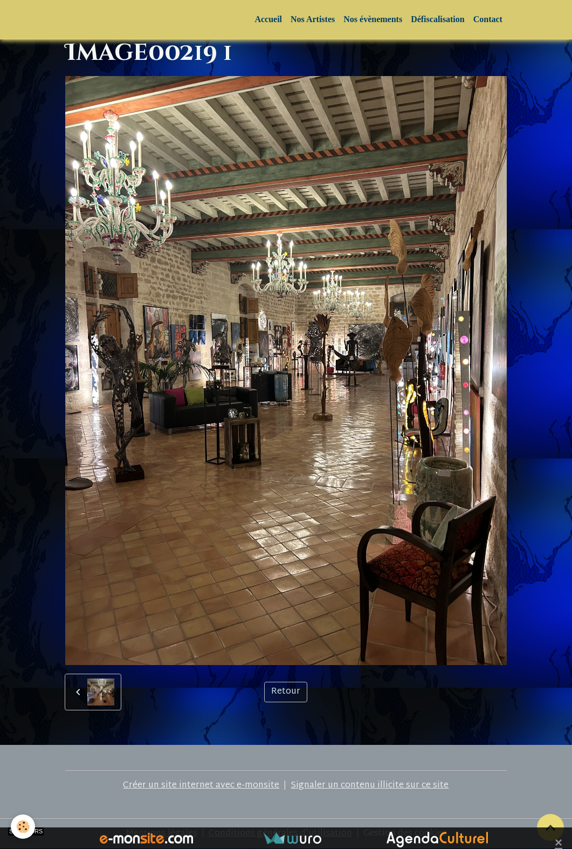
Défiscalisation (438, 19)
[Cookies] (23, 826)
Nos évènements (372, 19)
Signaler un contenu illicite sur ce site (370, 785)
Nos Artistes (313, 19)
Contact (487, 19)
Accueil (268, 19)
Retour (285, 692)
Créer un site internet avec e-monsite (201, 785)
